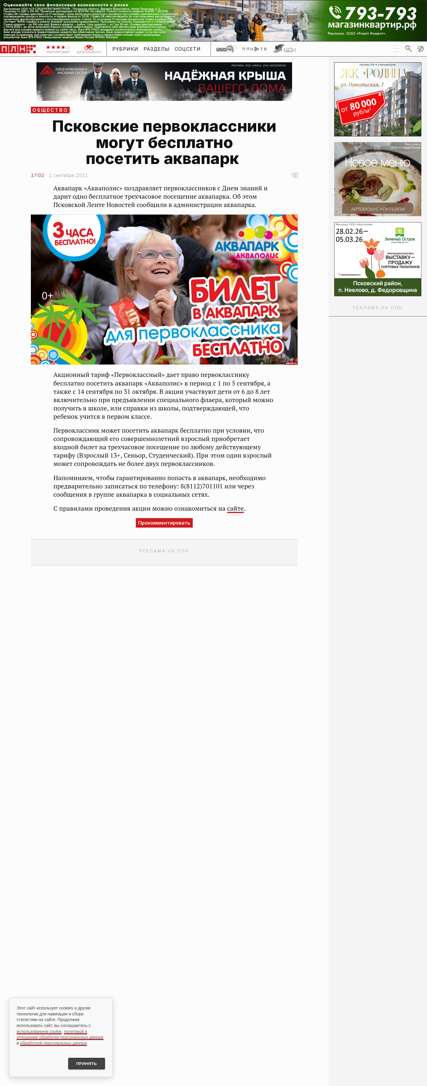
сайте (235, 508)
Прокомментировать (164, 523)
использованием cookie (39, 1030)
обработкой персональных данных (53, 1042)
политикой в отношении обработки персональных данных (60, 1033)
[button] (420, 48)
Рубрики (125, 49)
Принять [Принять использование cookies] (85, 1063)
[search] (408, 48)
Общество (50, 110)
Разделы (157, 49)
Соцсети (188, 49)
